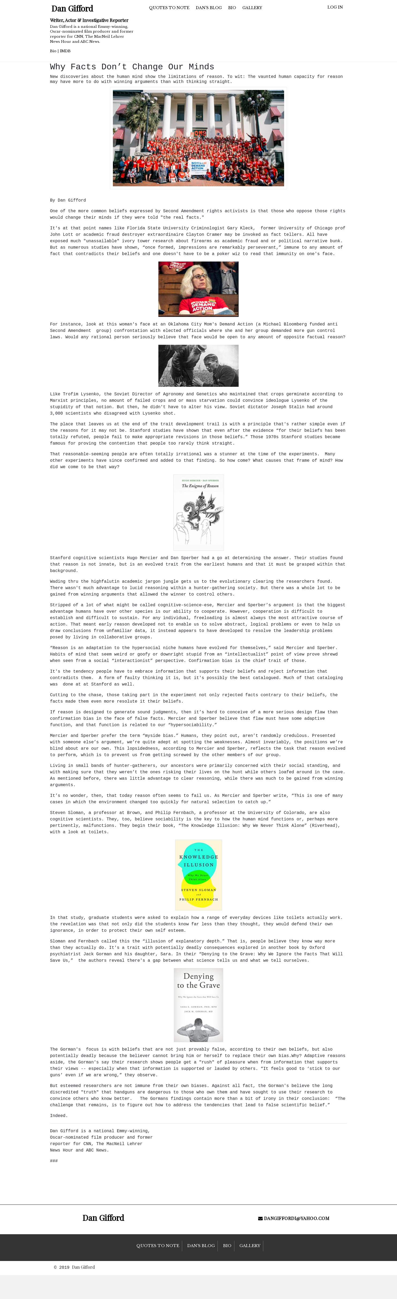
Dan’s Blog (209, 7)
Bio (53, 51)
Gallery (252, 7)
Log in (335, 7)
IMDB (65, 51)
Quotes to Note (169, 7)
